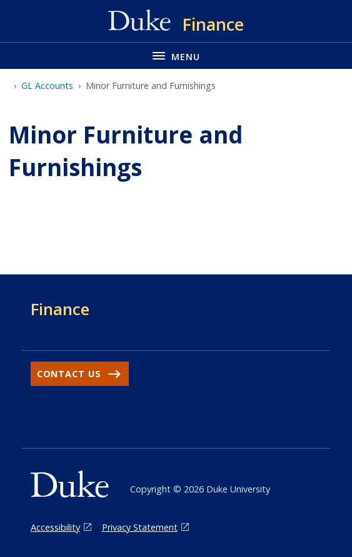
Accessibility (55, 527)
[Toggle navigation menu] (176, 55)
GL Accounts (47, 85)
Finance (60, 309)
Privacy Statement (140, 527)
